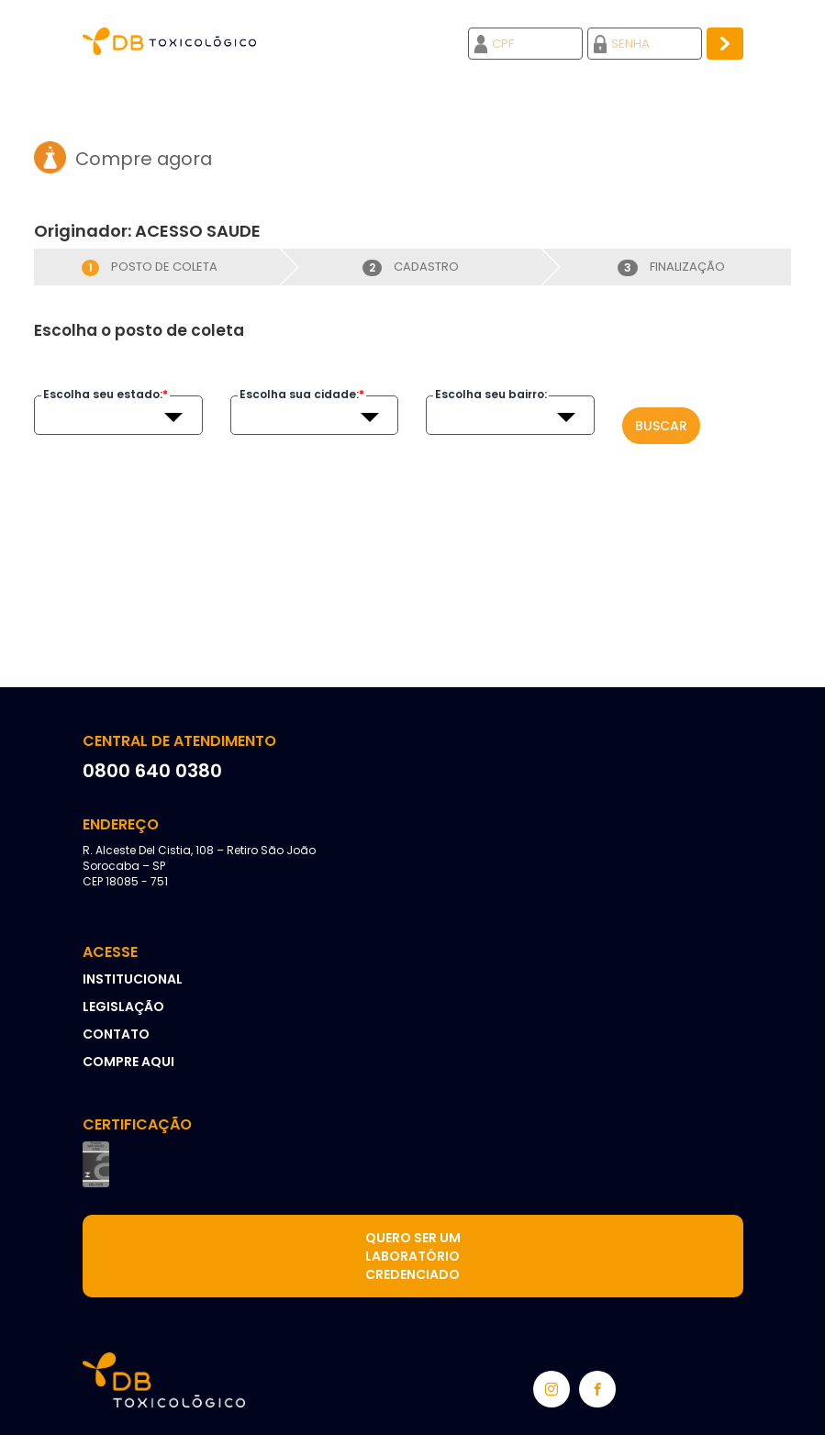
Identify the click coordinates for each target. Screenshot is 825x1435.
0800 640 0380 (152, 771)
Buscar (661, 426)
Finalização (671, 266)
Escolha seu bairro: (491, 394)
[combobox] (116, 416)
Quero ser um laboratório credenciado (413, 1256)
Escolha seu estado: (105, 394)
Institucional (133, 979)
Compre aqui (128, 1061)
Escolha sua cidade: (302, 394)
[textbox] (116, 417)
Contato (116, 1034)
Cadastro (410, 266)
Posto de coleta (149, 266)
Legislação (123, 1006)
